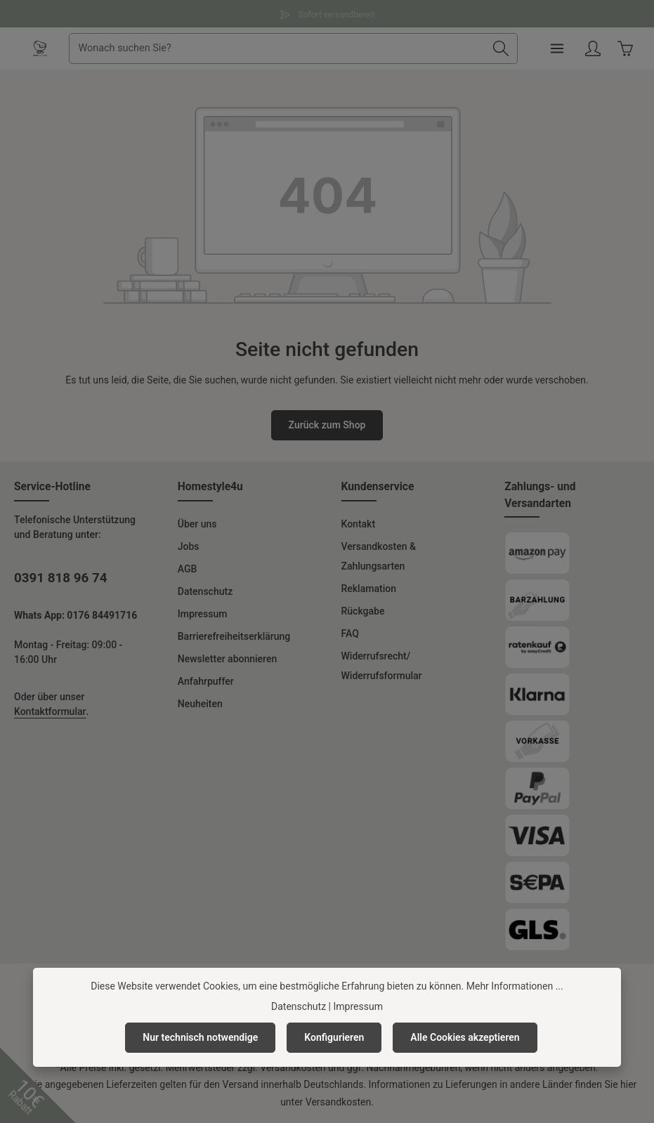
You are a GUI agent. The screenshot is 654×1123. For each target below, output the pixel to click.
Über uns (197, 524)
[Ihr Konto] (592, 49)
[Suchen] (500, 48)
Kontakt (358, 524)
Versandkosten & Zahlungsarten (378, 556)
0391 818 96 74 (60, 578)
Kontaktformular (50, 711)
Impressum (203, 613)
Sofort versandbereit (327, 13)
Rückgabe (363, 611)
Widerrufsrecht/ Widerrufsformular (381, 665)
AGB (187, 568)
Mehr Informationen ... (514, 986)
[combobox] (277, 48)
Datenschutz (205, 591)
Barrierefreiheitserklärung (234, 636)
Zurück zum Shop (327, 425)
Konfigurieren (334, 1037)
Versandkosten (292, 1067)
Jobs (189, 546)
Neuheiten (200, 703)
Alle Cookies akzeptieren (464, 1037)
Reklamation (368, 588)
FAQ (350, 633)
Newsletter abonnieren (227, 658)
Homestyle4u (210, 486)
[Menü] (556, 49)
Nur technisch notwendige (200, 1037)
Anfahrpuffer (206, 681)
